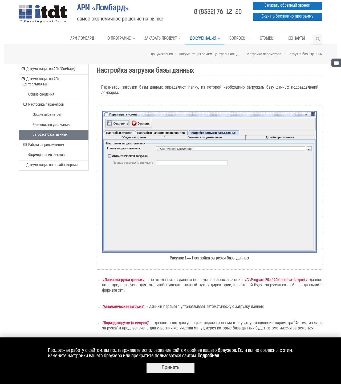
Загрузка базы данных (304, 54)
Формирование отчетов (44, 154)
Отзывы (267, 39)
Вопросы (237, 39)
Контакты (296, 39)
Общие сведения (38, 94)
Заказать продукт (160, 39)
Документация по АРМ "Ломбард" (48, 69)
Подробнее (208, 356)
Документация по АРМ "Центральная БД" (208, 54)
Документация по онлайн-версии (50, 165)
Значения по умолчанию (49, 124)
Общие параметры (44, 114)
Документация (203, 39)
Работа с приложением (43, 144)
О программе (119, 39)
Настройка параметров (263, 54)
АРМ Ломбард (82, 39)
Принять (170, 367)
